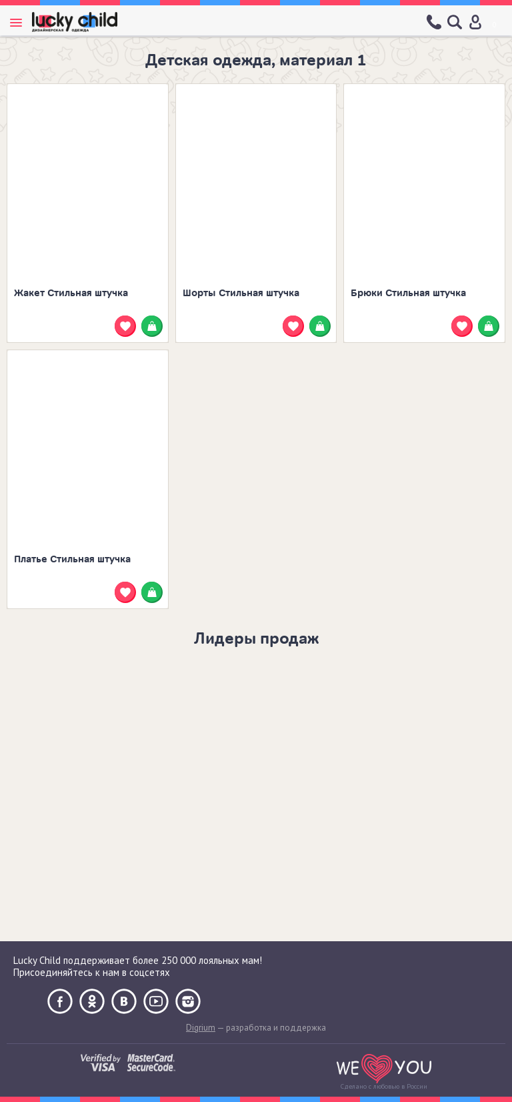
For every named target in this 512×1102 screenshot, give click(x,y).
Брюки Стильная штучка (408, 293)
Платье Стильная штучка (72, 559)
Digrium (200, 1027)
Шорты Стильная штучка (241, 293)
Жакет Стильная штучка (71, 293)
